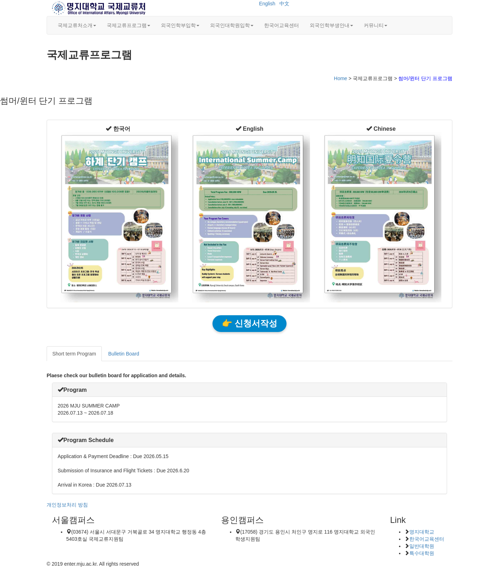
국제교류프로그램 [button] (128, 25)
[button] (118, 129)
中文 (284, 3)
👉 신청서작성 (249, 323)
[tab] (249, 390)
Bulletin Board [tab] (123, 354)
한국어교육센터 (281, 25)
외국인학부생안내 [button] (331, 25)
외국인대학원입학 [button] (231, 25)
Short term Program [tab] (74, 354)
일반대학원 (421, 546)
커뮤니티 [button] (375, 25)
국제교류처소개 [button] (77, 25)
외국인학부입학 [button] (180, 25)
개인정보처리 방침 (67, 505)
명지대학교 (421, 532)
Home (340, 78)
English (267, 3)
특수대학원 (421, 553)
